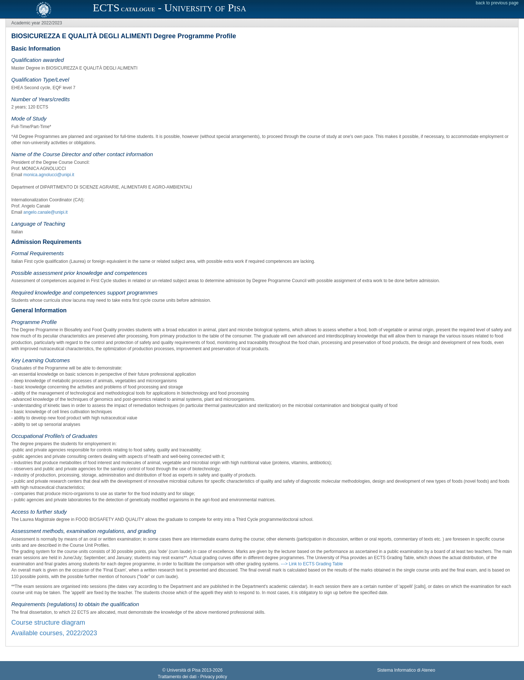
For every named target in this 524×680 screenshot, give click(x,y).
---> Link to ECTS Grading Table (312, 563)
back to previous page (497, 2)
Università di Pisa (184, 670)
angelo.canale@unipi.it (45, 212)
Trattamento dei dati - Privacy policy (192, 676)
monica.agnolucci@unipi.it (48, 174)
